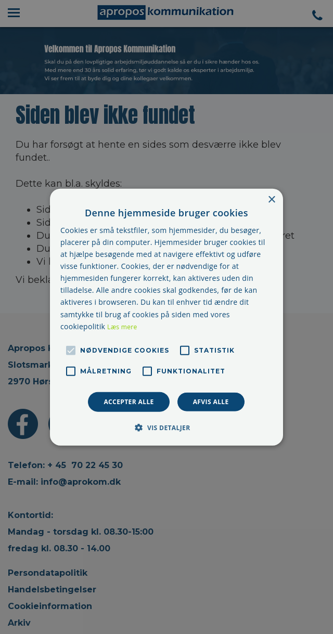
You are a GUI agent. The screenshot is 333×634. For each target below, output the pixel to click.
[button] (166, 427)
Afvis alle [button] (211, 401)
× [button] (271, 199)
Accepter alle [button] (128, 401)
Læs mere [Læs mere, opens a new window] (122, 326)
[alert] (166, 317)
